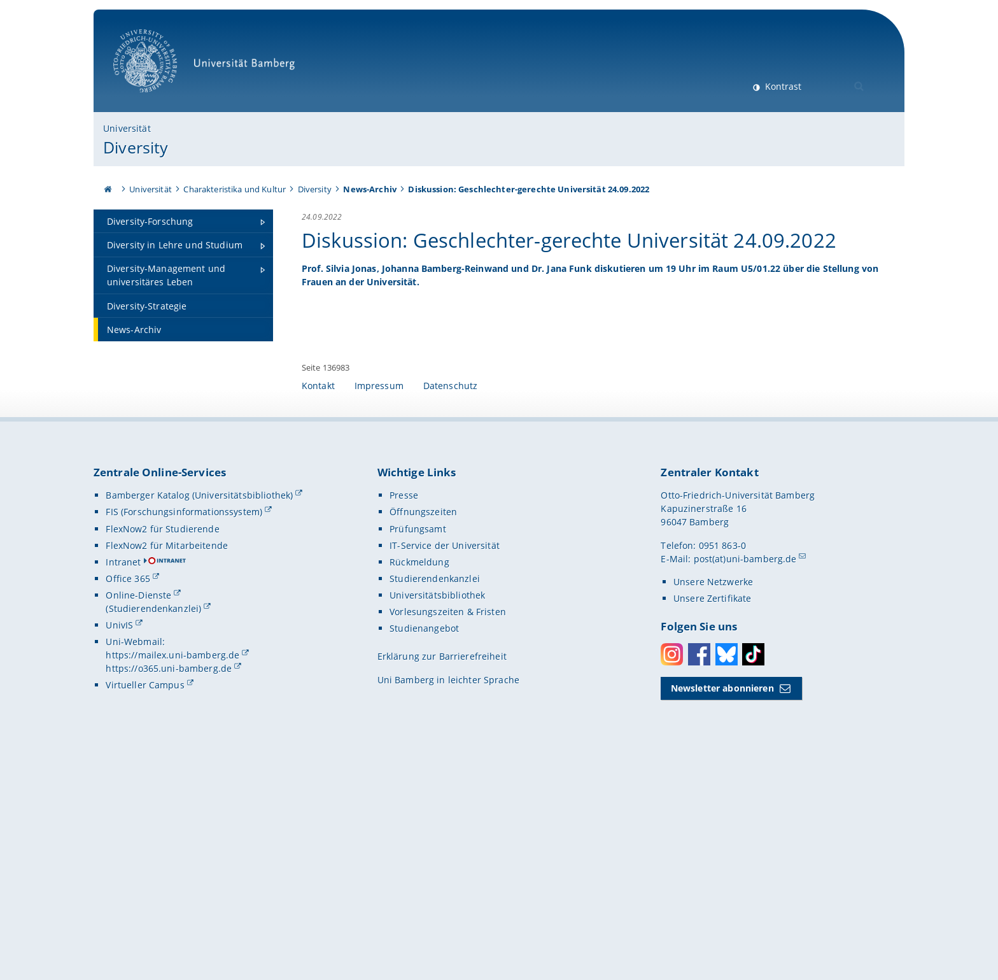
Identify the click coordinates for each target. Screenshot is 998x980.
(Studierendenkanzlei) (153, 825)
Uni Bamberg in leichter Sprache (448, 896)
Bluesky (726, 870)
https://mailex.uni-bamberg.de (172, 871)
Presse (404, 712)
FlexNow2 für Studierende (162, 745)
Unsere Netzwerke (713, 798)
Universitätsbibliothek (437, 812)
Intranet (123, 778)
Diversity (135, 147)
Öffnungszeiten (423, 728)
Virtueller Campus (145, 901)
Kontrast (782, 86)
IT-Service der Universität (445, 761)
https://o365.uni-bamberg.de (169, 885)
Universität (127, 128)
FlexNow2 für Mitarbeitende (167, 761)
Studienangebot (424, 845)
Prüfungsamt (418, 745)
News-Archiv (370, 189)
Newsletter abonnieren (722, 904)
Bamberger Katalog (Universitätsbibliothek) (199, 712)
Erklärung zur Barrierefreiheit (442, 873)
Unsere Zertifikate (712, 815)
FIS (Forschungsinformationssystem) (184, 728)
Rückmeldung (419, 778)
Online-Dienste (138, 812)
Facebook (699, 870)
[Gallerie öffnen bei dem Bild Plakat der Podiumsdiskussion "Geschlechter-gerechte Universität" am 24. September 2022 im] (783, 385)
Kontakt (318, 602)
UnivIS (119, 841)
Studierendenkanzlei (435, 795)
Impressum (379, 602)
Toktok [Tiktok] (753, 870)
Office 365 (128, 795)
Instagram (672, 870)
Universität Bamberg (208, 67)
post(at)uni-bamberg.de (745, 775)
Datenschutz (450, 602)
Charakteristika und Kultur (234, 189)
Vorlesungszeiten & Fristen (448, 828)
